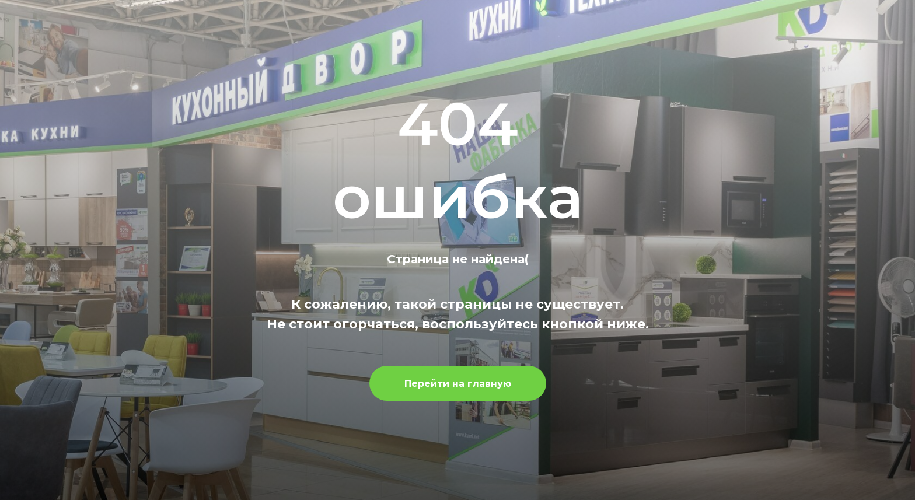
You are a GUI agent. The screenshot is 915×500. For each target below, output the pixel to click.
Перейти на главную (457, 383)
